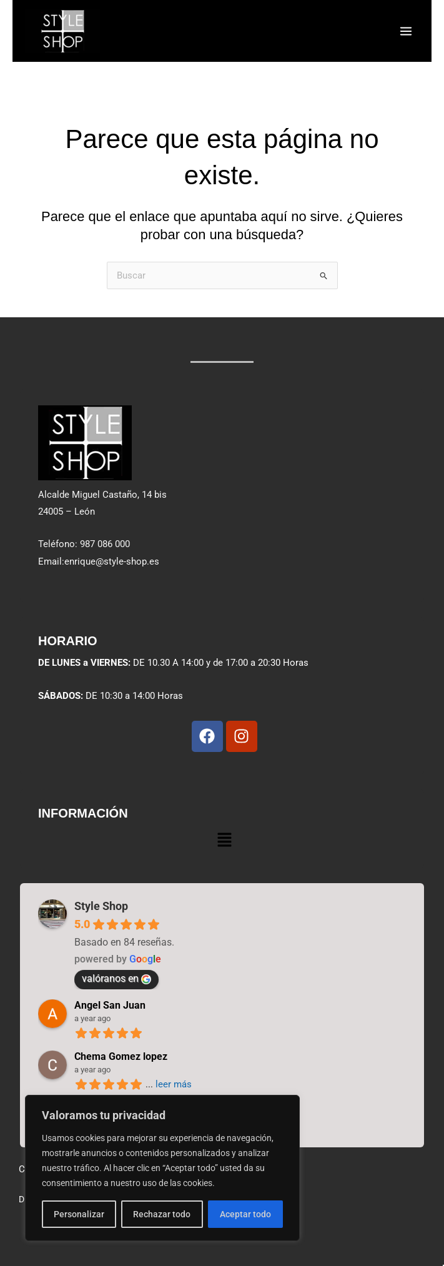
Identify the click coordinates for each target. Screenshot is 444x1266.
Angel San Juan (110, 1006)
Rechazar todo (161, 1214)
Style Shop (101, 906)
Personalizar (79, 1214)
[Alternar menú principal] (406, 30)
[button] (224, 840)
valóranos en (116, 979)
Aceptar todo (245, 1214)
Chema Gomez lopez (120, 1057)
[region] (162, 1168)
